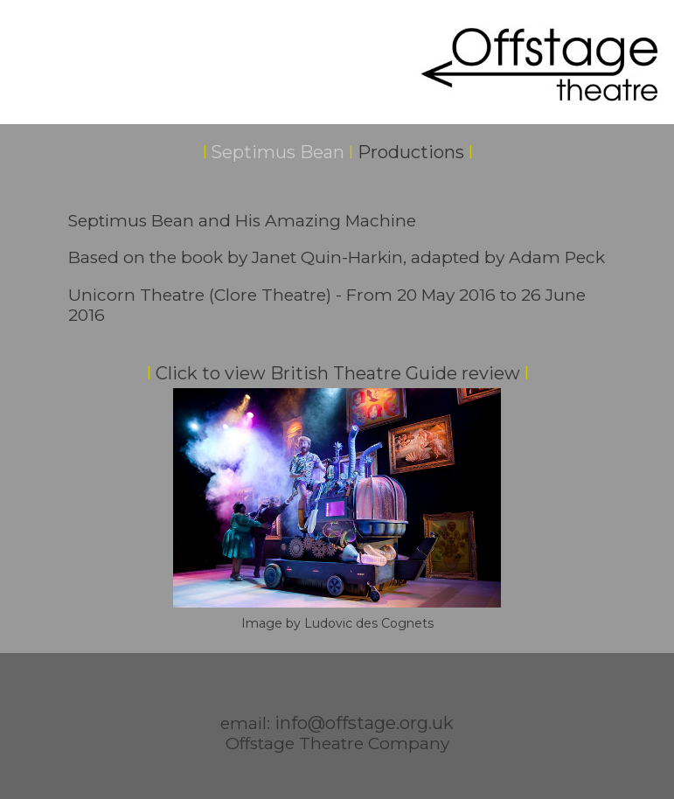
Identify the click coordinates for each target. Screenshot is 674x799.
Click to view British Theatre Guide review (338, 373)
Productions (411, 152)
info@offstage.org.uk (364, 722)
